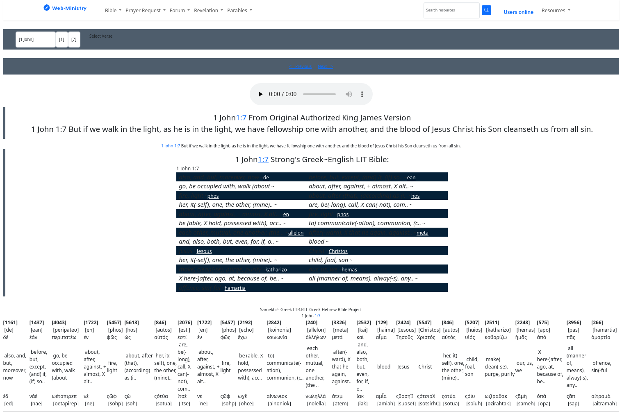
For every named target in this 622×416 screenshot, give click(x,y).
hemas (349, 269)
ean (411, 177)
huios (359, 260)
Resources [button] (554, 10)
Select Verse (100, 36)
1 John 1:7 (171, 146)
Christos (338, 251)
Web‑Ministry (65, 7)
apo (287, 278)
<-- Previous (300, 66)
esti (416, 204)
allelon (295, 232)
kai (281, 241)
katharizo (276, 269)
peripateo (285, 186)
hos (415, 195)
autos (283, 204)
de (266, 177)
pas (422, 278)
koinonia (435, 223)
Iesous (204, 251)
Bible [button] (111, 10)
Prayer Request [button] (143, 10)
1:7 (241, 117)
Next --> (325, 66)
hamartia (235, 288)
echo (291, 223)
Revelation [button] (206, 10)
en (416, 186)
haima (335, 241)
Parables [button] (237, 10)
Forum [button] (178, 10)
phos (213, 195)
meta (422, 232)
